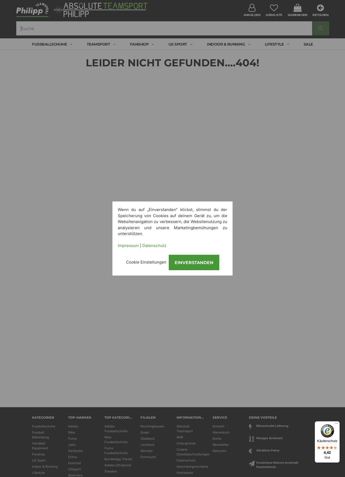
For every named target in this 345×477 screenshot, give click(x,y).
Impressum (128, 245)
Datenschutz (154, 245)
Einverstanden (194, 262)
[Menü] (336, 424)
